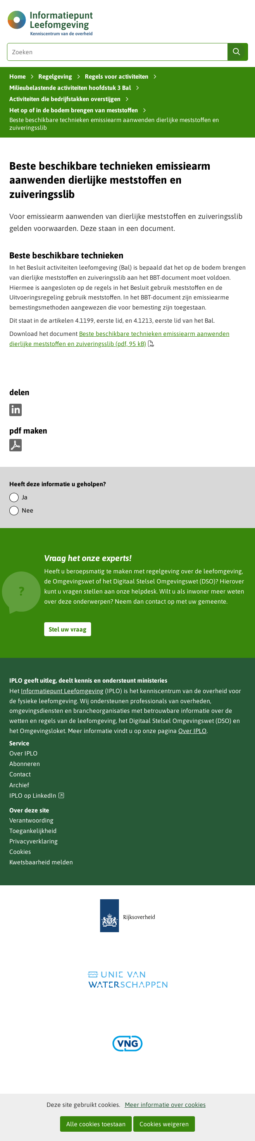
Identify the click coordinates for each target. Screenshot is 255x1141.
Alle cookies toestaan (96, 1123)
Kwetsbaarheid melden (41, 862)
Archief (19, 784)
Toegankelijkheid (33, 830)
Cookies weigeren (164, 1123)
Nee (27, 510)
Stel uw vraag (67, 629)
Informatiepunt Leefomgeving (62, 690)
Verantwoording (31, 820)
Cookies (20, 851)
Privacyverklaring (33, 841)
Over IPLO (192, 730)
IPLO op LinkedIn (36, 795)
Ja (25, 497)
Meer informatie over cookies (165, 1104)
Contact (20, 774)
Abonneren (24, 763)
